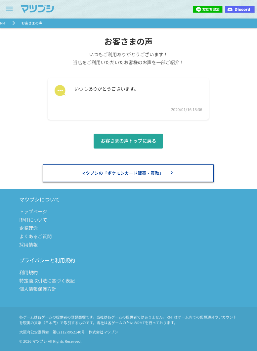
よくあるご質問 (35, 236)
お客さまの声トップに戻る (128, 140)
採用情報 (28, 244)
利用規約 (28, 272)
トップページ (33, 211)
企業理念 (28, 228)
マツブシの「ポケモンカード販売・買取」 (128, 172)
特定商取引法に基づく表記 (47, 280)
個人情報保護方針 (37, 288)
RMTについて (33, 219)
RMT (3, 23)
